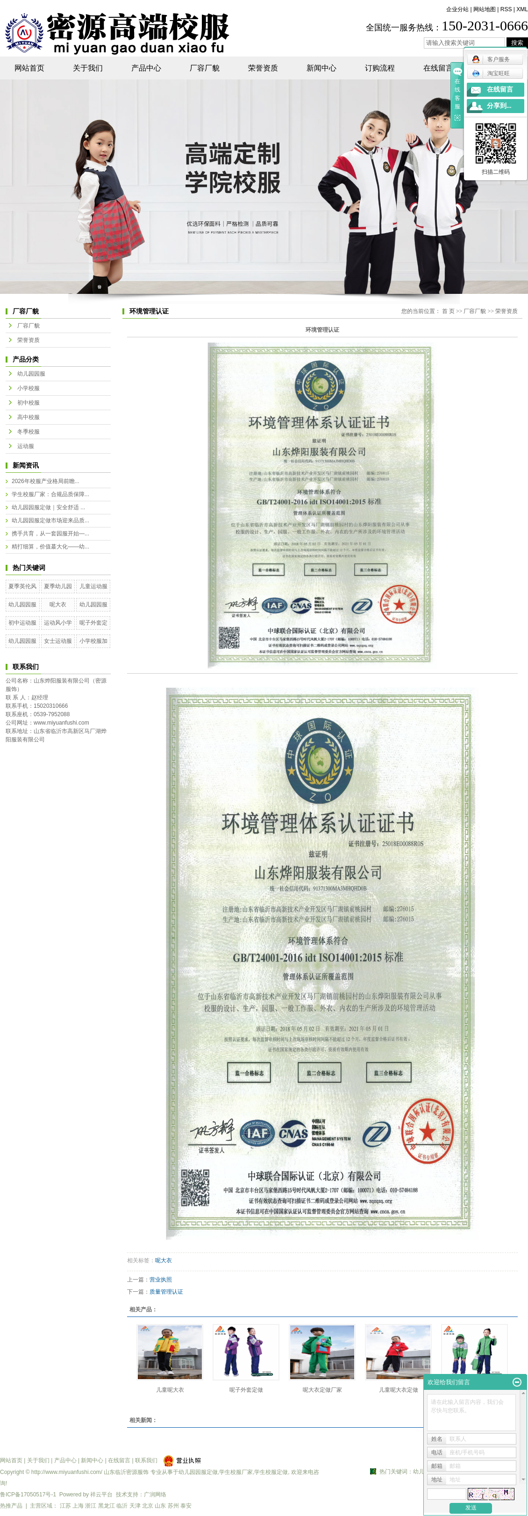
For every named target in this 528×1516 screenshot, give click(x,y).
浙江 (90, 1505)
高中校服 (28, 417)
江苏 (65, 1505)
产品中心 (146, 68)
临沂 (122, 1505)
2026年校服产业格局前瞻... (45, 481)
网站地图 (484, 9)
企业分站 (457, 9)
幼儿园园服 (31, 373)
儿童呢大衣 (170, 1390)
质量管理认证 (166, 1291)
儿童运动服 (93, 586)
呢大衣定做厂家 (322, 1390)
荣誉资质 (263, 68)
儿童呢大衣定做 (398, 1390)
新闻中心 (321, 68)
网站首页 (29, 68)
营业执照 (161, 1279)
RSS (506, 9)
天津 (135, 1505)
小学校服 (28, 388)
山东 (160, 1505)
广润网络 (155, 1494)
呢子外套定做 (246, 1390)
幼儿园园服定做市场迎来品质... (50, 520)
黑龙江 (106, 1505)
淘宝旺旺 (491, 73)
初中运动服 (22, 622)
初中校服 (28, 402)
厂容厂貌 (205, 68)
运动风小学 (58, 622)
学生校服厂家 (236, 1472)
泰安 (186, 1505)
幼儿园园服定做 (198, 1472)
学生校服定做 (271, 1472)
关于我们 (88, 68)
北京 (147, 1505)
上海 (78, 1505)
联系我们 (146, 1460)
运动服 (25, 446)
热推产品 (11, 1505)
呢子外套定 (93, 622)
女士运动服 (58, 641)
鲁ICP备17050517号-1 (28, 1494)
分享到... (499, 105)
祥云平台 (101, 1494)
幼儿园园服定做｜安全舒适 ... (48, 507)
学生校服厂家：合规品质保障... (50, 494)
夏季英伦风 (22, 586)
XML (522, 9)
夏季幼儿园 (58, 586)
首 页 (448, 311)
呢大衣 (58, 604)
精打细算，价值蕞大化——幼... (50, 546)
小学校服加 (93, 641)
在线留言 (438, 68)
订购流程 (380, 68)
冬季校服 (28, 431)
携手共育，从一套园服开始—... (50, 533)
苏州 (173, 1505)
